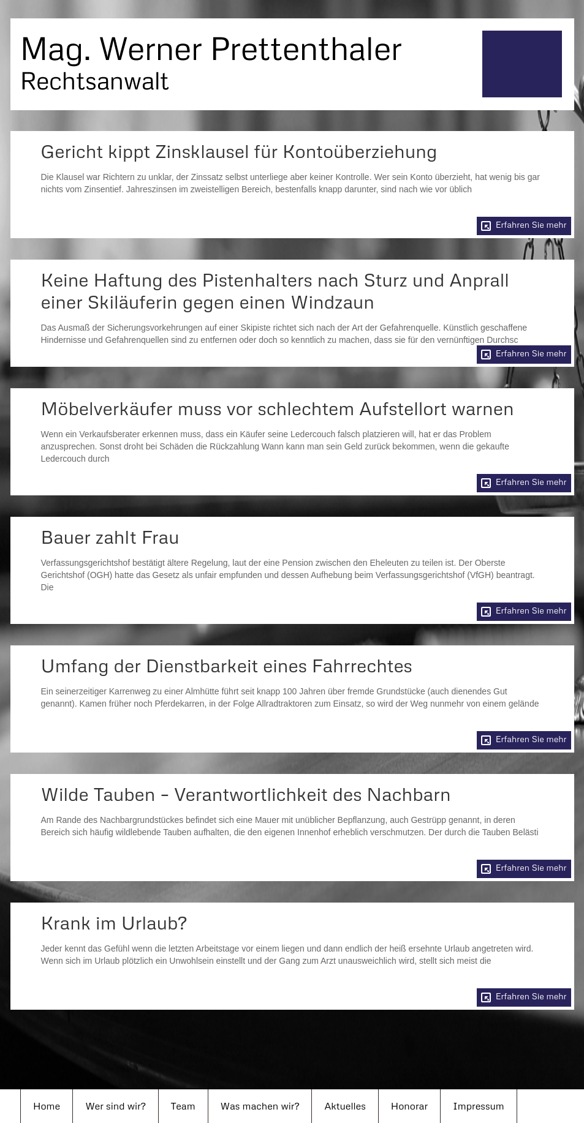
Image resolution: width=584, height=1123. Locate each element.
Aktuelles (344, 1106)
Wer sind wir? (115, 1106)
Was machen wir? (260, 1106)
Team (183, 1106)
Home (46, 1106)
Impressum (478, 1106)
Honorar (409, 1106)
